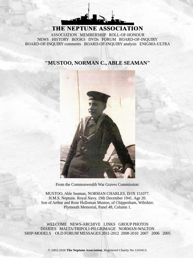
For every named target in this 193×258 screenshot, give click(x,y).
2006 (156, 233)
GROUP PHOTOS (133, 224)
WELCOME (56, 224)
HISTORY (60, 39)
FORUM (109, 39)
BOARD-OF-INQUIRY (138, 39)
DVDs (93, 39)
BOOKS (78, 39)
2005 (167, 233)
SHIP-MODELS (38, 233)
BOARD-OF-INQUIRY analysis (110, 44)
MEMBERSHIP (93, 35)
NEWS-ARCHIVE (85, 224)
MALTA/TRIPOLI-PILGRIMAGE (87, 229)
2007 (144, 233)
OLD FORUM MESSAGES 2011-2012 (87, 233)
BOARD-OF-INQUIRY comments (53, 44)
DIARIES (48, 229)
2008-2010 (129, 233)
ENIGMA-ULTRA (154, 44)
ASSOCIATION (64, 35)
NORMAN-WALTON (136, 229)
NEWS (43, 39)
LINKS (109, 224)
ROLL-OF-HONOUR (126, 35)
